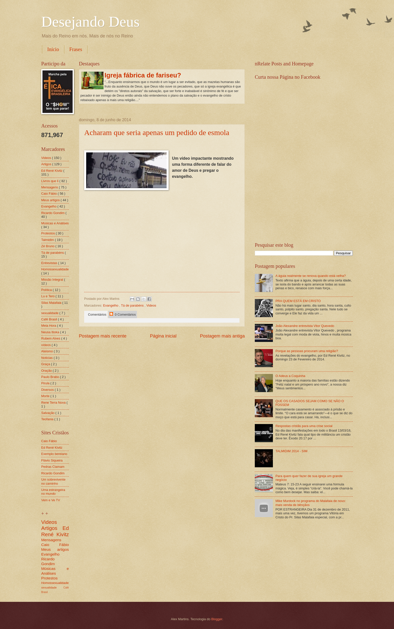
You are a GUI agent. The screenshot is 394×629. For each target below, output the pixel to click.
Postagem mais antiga (222, 336)
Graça (46, 364)
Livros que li (50, 181)
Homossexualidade (55, 269)
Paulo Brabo (50, 377)
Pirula (46, 383)
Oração (47, 370)
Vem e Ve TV (50, 500)
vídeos (46, 345)
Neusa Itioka (50, 332)
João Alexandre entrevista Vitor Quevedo (304, 326)
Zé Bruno (48, 246)
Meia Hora (49, 325)
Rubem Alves (51, 338)
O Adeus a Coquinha (290, 376)
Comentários (96, 314)
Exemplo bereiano (54, 454)
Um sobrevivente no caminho (53, 481)
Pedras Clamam (52, 467)
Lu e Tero (48, 296)
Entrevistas (49, 263)
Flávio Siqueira (52, 460)
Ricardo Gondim (53, 213)
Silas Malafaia (51, 303)
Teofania (47, 419)
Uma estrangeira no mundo (53, 491)
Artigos (46, 164)
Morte (46, 396)
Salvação (48, 413)
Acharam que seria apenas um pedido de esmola (156, 132)
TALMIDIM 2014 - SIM (291, 451)
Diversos (48, 390)
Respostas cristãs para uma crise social (303, 426)
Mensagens (50, 187)
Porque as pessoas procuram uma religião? (306, 351)
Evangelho (111, 305)
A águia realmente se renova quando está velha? (310, 276)
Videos (151, 305)
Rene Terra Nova (54, 402)
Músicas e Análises (55, 223)
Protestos (48, 233)
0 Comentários (123, 314)
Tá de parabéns (133, 305)
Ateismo (47, 351)
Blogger (216, 619)
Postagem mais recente (102, 336)
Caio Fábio (49, 193)
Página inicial (163, 336)
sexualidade (50, 313)
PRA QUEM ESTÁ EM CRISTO (298, 301)
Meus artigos (51, 200)
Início (53, 49)
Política (47, 290)
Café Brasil (49, 319)
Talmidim (48, 240)
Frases (75, 49)
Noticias (47, 358)
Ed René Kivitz (52, 171)
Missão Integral (52, 279)
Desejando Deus (90, 21)
